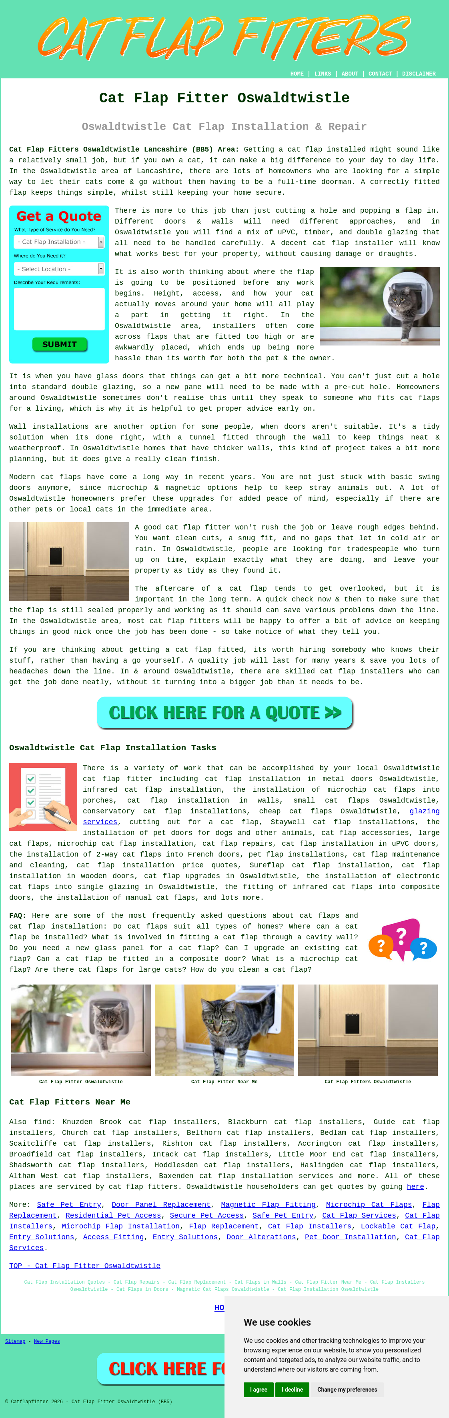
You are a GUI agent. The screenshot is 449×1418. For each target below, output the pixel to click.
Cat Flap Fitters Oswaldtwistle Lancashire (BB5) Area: (124, 150)
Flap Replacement (224, 1226)
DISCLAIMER (419, 74)
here (415, 1187)
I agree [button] (258, 1389)
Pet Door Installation (350, 1237)
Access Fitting (113, 1237)
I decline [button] (292, 1389)
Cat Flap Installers (309, 1226)
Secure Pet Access (207, 1216)
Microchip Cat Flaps (369, 1205)
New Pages (47, 1341)
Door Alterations (261, 1237)
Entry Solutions (41, 1237)
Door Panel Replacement (161, 1205)
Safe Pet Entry (69, 1205)
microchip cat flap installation (125, 844)
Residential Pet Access (113, 1216)
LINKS (322, 74)
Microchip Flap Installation (121, 1226)
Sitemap (15, 1341)
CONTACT (380, 74)
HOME (297, 74)
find (42, 1122)
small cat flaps (331, 801)
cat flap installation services (266, 1176)
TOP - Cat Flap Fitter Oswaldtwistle (84, 1266)
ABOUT (350, 74)
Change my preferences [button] (347, 1389)
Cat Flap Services (359, 1216)
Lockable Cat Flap (398, 1226)
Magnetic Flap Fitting (268, 1205)
